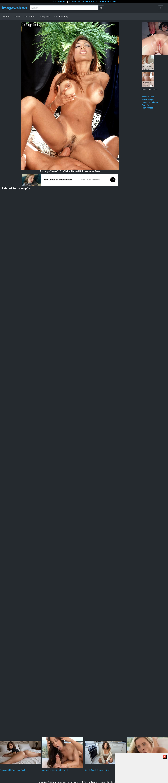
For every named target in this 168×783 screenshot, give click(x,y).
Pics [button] (16, 16)
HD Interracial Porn (150, 102)
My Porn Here (148, 96)
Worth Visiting (61, 16)
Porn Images (147, 108)
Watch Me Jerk (148, 99)
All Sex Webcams (59, 1)
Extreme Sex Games (107, 1)
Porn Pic (145, 105)
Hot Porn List (74, 1)
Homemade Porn (89, 1)
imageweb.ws (14, 7)
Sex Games (29, 16)
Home (6, 16)
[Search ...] (64, 7)
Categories (44, 16)
